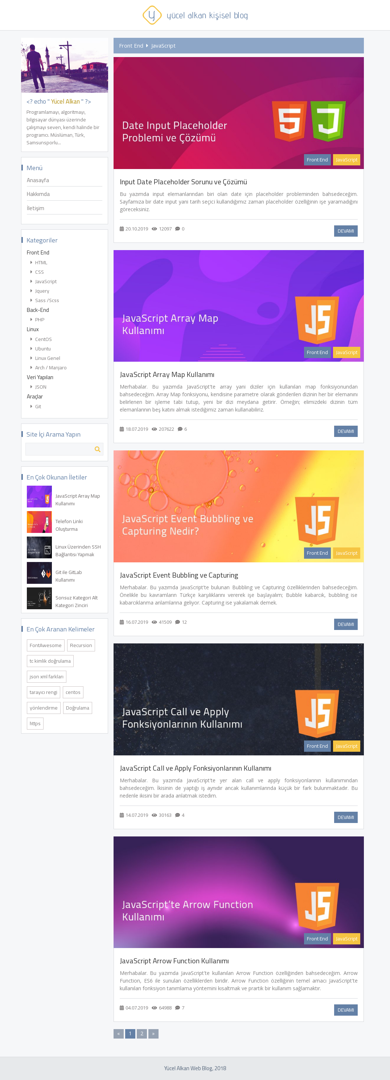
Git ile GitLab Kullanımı (69, 576)
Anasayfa (38, 180)
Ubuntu (40, 349)
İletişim (35, 208)
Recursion (81, 645)
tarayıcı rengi (43, 692)
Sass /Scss (44, 301)
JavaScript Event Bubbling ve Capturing (179, 575)
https (35, 723)
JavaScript (43, 282)
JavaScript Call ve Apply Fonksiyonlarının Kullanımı (195, 768)
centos (73, 692)
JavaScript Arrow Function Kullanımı (174, 960)
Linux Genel (45, 358)
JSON (38, 387)
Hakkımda (38, 194)
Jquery (39, 291)
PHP (37, 320)
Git (35, 407)
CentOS (41, 340)
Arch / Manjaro (48, 368)
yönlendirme (44, 707)
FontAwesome (46, 645)
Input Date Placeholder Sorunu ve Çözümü (183, 181)
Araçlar (35, 397)
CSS (37, 272)
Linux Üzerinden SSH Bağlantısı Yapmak (78, 550)
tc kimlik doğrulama (50, 661)
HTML (38, 263)
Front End (38, 253)
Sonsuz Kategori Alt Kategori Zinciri (77, 601)
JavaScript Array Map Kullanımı (78, 499)
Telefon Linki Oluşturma (69, 525)
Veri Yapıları (40, 377)
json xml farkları (46, 676)
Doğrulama (77, 707)
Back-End (38, 310)
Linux (33, 329)
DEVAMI (346, 231)
